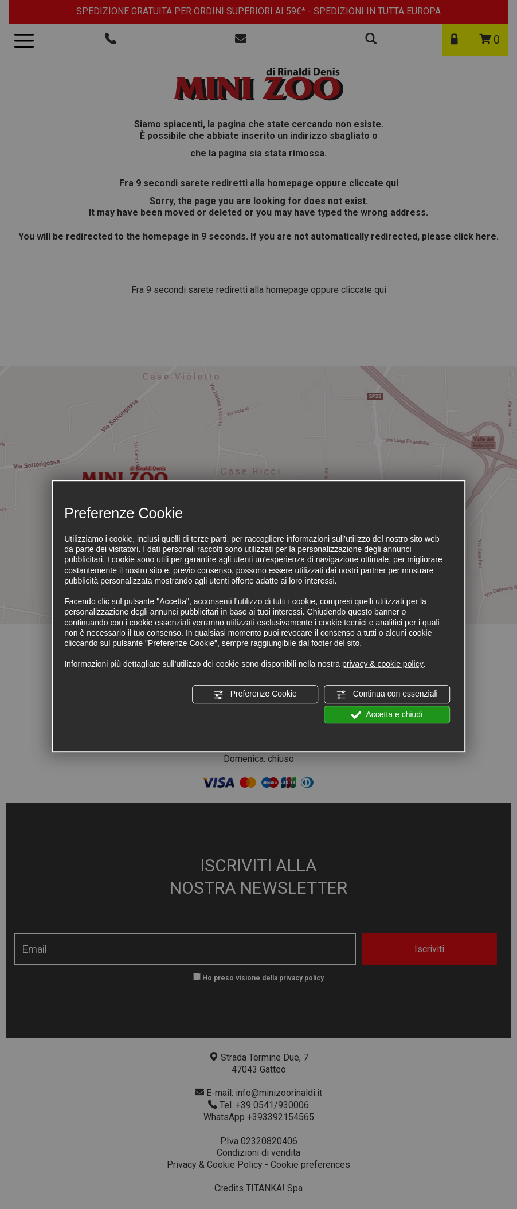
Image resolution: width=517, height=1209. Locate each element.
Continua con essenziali (387, 695)
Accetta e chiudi (386, 715)
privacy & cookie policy (383, 663)
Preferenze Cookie (255, 695)
